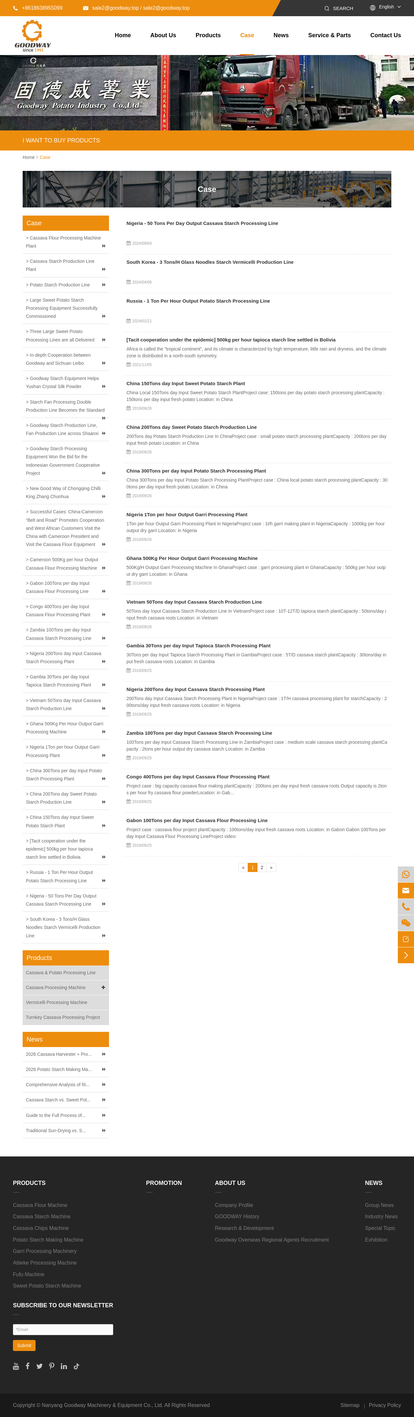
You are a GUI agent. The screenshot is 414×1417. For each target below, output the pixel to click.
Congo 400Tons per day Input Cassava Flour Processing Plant (197, 776)
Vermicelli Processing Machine (56, 1002)
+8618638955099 (37, 8)
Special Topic (380, 1228)
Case (247, 35)
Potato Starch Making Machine (48, 1240)
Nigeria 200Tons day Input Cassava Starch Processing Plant (195, 689)
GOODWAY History (237, 1216)
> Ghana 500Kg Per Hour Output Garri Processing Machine (64, 727)
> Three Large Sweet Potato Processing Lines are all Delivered (60, 335)
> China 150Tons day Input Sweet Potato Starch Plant (60, 821)
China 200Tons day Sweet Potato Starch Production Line (191, 427)
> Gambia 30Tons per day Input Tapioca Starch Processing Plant (58, 680)
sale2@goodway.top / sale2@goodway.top (136, 8)
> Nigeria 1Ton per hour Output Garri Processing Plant (63, 751)
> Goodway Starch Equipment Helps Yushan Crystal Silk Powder (62, 382)
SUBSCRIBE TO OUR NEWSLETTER (63, 1305)
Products (208, 35)
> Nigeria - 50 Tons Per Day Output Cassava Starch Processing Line (61, 900)
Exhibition (376, 1240)
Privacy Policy (385, 1405)
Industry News (381, 1216)
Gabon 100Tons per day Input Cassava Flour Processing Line (197, 820)
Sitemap (350, 1405)
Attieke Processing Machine (45, 1263)
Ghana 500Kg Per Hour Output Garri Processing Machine (192, 558)
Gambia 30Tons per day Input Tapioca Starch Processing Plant (198, 645)
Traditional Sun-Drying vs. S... (56, 1130)
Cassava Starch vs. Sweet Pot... (58, 1099)
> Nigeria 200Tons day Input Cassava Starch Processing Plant (63, 657)
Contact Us (385, 35)
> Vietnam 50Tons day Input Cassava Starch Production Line (63, 704)
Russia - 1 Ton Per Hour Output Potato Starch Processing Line (198, 301)
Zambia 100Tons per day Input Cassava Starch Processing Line (199, 733)
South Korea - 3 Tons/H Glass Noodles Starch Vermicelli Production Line (210, 262)
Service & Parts (329, 35)
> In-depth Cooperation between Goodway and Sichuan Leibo (58, 359)
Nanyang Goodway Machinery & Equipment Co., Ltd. (102, 1405)
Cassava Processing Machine (66, 988)
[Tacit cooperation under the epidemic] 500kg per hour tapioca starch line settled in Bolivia (231, 339)
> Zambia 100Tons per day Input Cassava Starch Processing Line (58, 634)
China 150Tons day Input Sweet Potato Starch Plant (185, 383)
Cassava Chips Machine (41, 1228)
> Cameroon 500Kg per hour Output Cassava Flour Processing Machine (62, 563)
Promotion (164, 1183)
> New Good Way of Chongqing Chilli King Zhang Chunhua (63, 492)
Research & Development (244, 1228)
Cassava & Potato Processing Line (61, 972)
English (386, 6)
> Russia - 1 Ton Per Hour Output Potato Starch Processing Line (59, 876)
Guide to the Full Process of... (55, 1115)
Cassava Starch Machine (42, 1216)
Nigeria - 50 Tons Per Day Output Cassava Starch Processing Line (202, 223)
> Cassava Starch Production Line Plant (60, 265)
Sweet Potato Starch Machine (47, 1286)
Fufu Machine (28, 1274)
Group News (379, 1205)
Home (123, 35)
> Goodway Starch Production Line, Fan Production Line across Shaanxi (62, 429)
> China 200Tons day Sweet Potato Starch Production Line (61, 798)
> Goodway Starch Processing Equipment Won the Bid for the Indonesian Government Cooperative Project (63, 461)
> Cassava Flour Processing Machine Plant (63, 242)
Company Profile (234, 1205)
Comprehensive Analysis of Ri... (58, 1084)
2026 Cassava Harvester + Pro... (59, 1054)
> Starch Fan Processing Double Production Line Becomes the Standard (65, 406)
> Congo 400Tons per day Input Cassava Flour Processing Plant (58, 610)
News (281, 35)
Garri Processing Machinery (45, 1251)
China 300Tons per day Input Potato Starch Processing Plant (196, 471)
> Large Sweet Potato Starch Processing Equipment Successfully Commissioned (62, 308)
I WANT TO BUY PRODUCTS (61, 140)
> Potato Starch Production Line (58, 284)
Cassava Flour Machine (40, 1205)
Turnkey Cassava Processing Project (63, 1017)
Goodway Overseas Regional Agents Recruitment (272, 1240)
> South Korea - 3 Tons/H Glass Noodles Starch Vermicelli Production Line (63, 927)
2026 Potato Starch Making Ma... (59, 1069)
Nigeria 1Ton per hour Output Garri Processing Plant (186, 514)
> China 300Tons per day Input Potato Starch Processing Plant (64, 774)
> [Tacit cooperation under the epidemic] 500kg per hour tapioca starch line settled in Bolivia (59, 849)
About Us (163, 35)
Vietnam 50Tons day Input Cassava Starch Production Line (194, 602)
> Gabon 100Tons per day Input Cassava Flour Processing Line (58, 587)
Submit (24, 1345)
